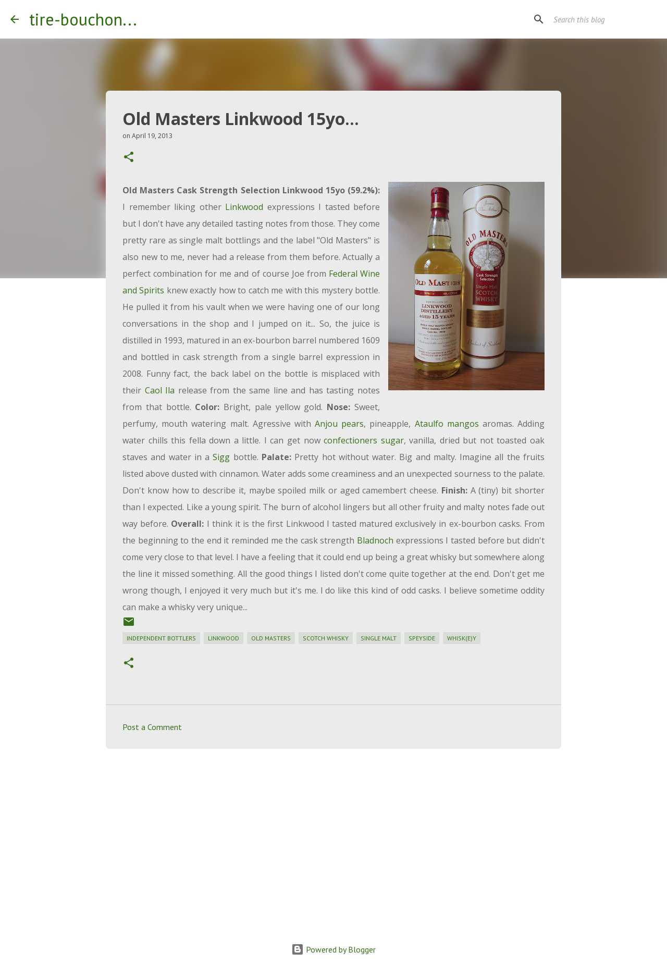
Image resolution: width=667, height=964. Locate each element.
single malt (379, 638)
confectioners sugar (364, 440)
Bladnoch (375, 540)
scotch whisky (326, 638)
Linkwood (244, 207)
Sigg (221, 457)
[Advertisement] (333, 837)
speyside (422, 638)
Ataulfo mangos (447, 423)
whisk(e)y (461, 638)
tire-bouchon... (83, 19)
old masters (271, 638)
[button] (128, 158)
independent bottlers (161, 638)
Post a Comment (152, 727)
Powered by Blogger (333, 949)
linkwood (223, 638)
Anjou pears (339, 423)
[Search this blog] (604, 19)
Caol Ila (160, 390)
